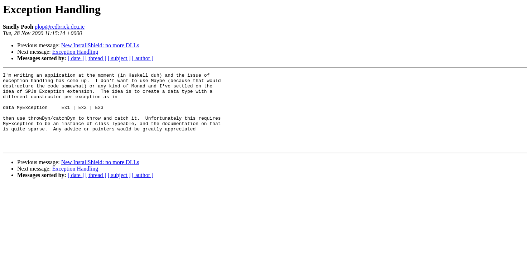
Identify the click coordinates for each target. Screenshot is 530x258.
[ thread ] (95, 58)
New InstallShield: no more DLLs (100, 45)
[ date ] (76, 58)
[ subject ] (119, 58)
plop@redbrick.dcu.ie (60, 27)
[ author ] (143, 58)
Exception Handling (75, 52)
